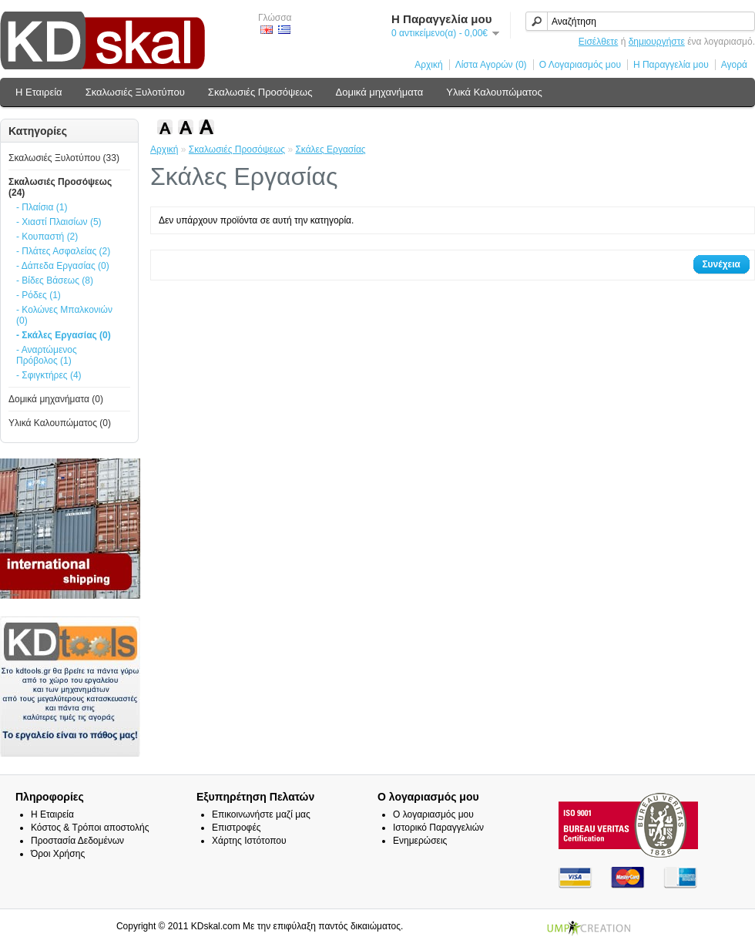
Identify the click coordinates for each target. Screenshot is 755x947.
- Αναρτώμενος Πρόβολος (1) (46, 355)
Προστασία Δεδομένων (77, 840)
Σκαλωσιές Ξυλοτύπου (135, 92)
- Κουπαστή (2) (47, 236)
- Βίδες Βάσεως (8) (54, 280)
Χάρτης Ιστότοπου (249, 840)
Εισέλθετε (599, 41)
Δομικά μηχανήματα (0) (55, 399)
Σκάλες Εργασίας (330, 149)
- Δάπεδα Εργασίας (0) (62, 265)
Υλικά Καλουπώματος (494, 92)
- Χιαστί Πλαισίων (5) (59, 222)
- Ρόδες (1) (38, 295)
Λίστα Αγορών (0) (491, 64)
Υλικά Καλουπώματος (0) (59, 423)
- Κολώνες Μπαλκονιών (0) (64, 315)
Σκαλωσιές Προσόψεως (260, 92)
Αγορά (734, 64)
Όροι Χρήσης (58, 853)
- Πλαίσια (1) (41, 207)
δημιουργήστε (657, 41)
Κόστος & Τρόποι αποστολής (90, 827)
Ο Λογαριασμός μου (580, 64)
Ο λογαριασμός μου (433, 814)
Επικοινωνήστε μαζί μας (261, 814)
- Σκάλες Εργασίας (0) (63, 335)
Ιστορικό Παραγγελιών (438, 827)
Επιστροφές (236, 827)
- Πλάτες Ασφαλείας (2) (63, 251)
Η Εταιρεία (38, 92)
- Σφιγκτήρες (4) (49, 375)
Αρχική (428, 64)
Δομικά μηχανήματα (380, 92)
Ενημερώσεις (420, 840)
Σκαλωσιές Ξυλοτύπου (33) (63, 158)
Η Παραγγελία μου (671, 64)
